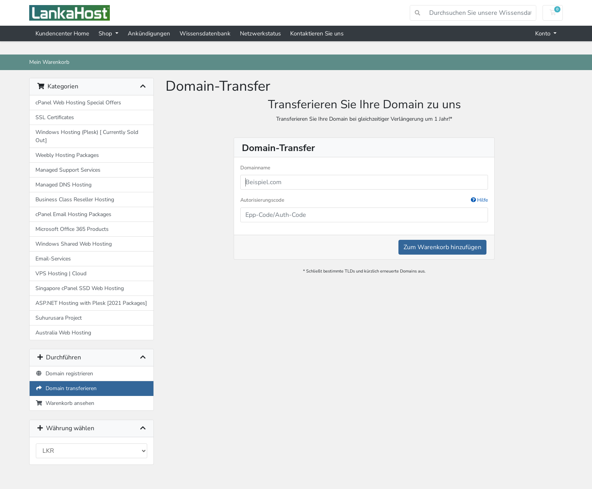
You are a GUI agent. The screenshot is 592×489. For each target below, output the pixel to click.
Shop (106, 33)
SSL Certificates (54, 117)
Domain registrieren (64, 373)
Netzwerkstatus (260, 33)
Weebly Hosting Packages (67, 155)
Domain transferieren (66, 388)
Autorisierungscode (364, 200)
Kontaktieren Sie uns (317, 33)
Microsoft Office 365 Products (72, 229)
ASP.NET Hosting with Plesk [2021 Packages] (91, 303)
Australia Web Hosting (63, 332)
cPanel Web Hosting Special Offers (78, 102)
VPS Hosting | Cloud (60, 273)
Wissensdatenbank (205, 33)
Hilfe (479, 200)
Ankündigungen (149, 33)
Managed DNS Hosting (63, 184)
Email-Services (53, 258)
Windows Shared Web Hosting (73, 244)
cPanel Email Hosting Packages (73, 214)
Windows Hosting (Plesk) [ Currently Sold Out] (86, 136)
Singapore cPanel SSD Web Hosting (79, 288)
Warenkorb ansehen (64, 403)
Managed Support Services (67, 170)
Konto (543, 33)
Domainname (255, 167)
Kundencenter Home (62, 33)
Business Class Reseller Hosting (74, 199)
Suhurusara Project (58, 318)
